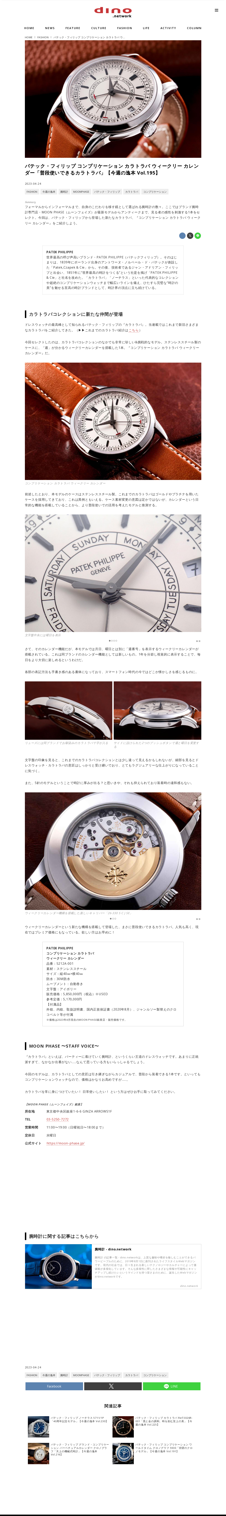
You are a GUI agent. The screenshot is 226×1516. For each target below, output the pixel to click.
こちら (134, 330)
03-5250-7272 (58, 1119)
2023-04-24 (33, 183)
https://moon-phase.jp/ (66, 1143)
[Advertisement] (69, 1333)
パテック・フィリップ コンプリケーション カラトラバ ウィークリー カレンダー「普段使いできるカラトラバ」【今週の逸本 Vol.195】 (112, 169)
